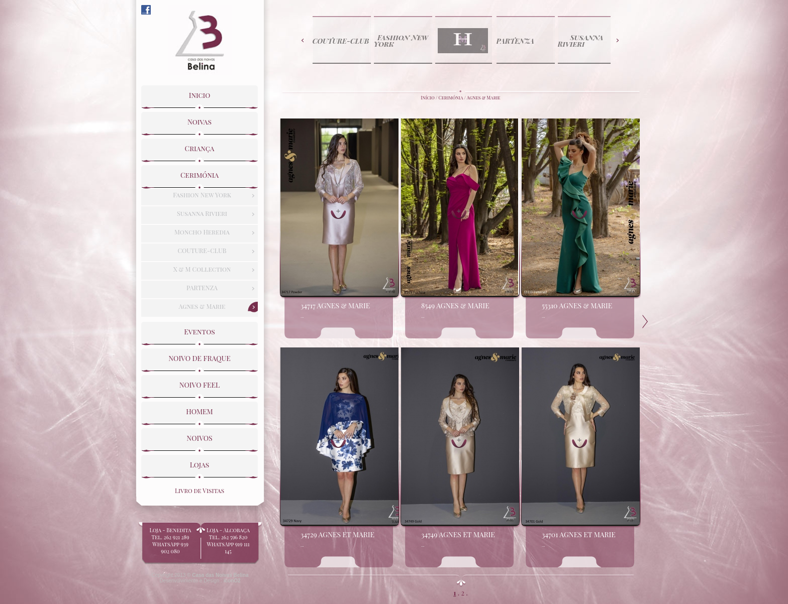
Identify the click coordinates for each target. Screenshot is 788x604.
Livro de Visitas (199, 488)
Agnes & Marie (484, 97)
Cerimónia (451, 97)
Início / (429, 97)
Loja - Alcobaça (228, 538)
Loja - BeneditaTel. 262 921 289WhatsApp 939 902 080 (170, 541)
